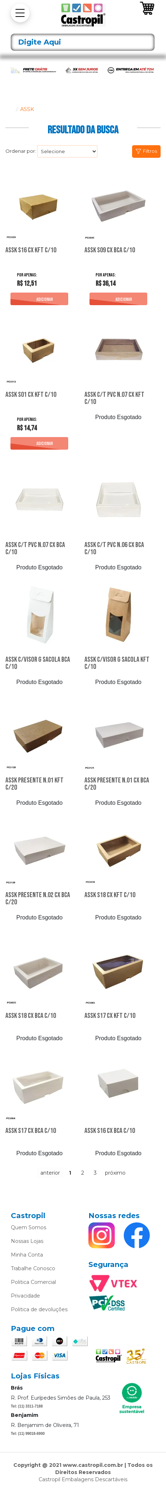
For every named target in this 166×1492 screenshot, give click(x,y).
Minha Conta (27, 1255)
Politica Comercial (33, 1282)
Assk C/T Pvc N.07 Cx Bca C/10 (35, 548)
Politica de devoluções (39, 1309)
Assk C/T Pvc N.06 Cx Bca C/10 (114, 548)
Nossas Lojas (27, 1241)
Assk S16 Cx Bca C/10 (109, 1131)
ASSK (27, 109)
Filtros (150, 151)
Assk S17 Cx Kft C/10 (109, 1016)
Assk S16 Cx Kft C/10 (30, 250)
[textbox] (82, 42)
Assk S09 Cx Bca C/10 (109, 250)
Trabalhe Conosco (33, 1268)
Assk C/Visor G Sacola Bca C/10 (37, 663)
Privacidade (25, 1296)
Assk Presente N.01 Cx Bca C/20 (116, 784)
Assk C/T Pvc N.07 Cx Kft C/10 (114, 398)
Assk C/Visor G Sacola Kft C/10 (116, 663)
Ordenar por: (20, 151)
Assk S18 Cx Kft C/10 (109, 895)
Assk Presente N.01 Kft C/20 (34, 784)
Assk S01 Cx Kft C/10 (30, 395)
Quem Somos (28, 1227)
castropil (9, 109)
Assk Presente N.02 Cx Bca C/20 (37, 898)
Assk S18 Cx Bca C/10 (30, 1016)
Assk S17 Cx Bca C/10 (30, 1131)
